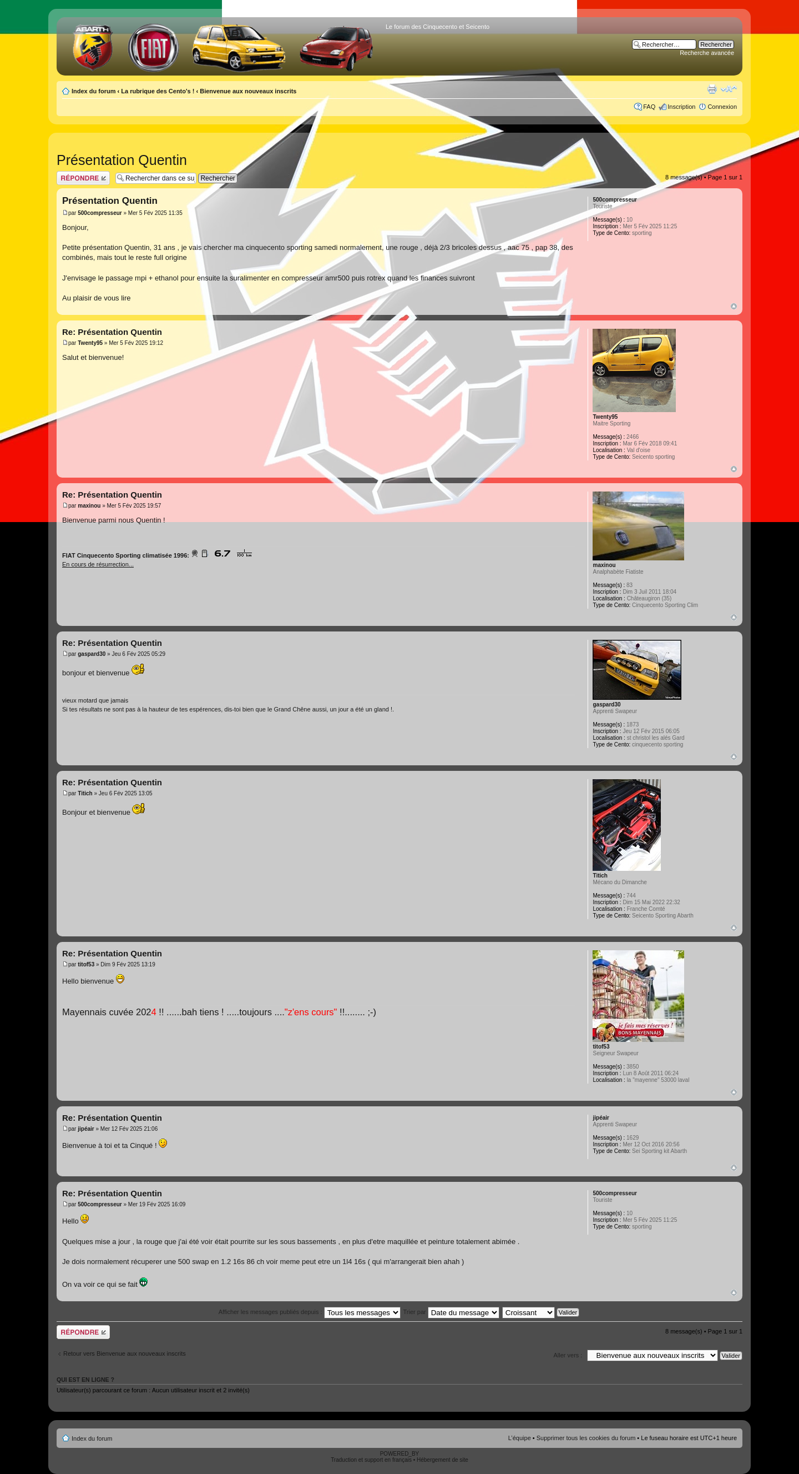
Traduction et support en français (371, 1460)
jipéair (86, 1129)
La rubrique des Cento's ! (157, 91)
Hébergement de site (442, 1460)
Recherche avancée (707, 52)
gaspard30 (91, 654)
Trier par (451, 1311)
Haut (734, 306)
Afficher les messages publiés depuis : (310, 1311)
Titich (85, 793)
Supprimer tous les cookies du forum (586, 1438)
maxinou (89, 506)
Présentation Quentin (122, 160)
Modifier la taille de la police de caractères (729, 89)
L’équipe (519, 1438)
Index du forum (93, 91)
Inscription (681, 106)
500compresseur (100, 213)
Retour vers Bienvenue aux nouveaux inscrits (124, 1353)
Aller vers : (567, 1355)
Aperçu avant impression (712, 89)
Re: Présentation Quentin (112, 332)
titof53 (86, 964)
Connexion (722, 106)
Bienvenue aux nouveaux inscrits (248, 91)
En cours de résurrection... (98, 564)
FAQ (649, 106)
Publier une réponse (83, 178)
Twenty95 (90, 343)
